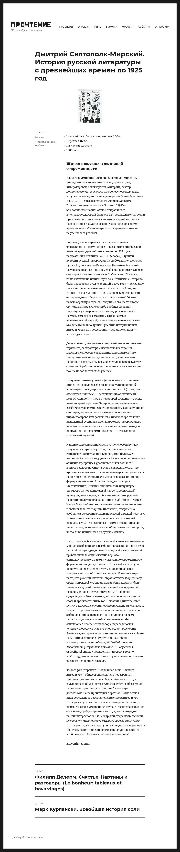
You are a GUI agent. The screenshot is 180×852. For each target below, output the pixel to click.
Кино (97, 26)
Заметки (111, 26)
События (144, 26)
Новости (128, 26)
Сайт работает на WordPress (29, 837)
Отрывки (83, 26)
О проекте (162, 26)
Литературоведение (46, 141)
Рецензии (66, 26)
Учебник (39, 145)
